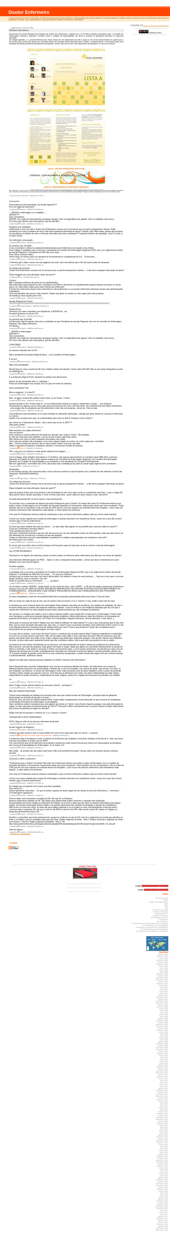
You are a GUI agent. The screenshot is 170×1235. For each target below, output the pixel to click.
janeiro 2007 (163, 982)
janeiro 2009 (163, 1028)
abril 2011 (164, 1081)
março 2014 (163, 1145)
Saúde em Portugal (160, 912)
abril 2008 (164, 1011)
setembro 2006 (162, 974)
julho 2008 (164, 1017)
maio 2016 (164, 1195)
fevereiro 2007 (162, 984)
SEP (166, 904)
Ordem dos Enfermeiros (158, 902)
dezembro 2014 (162, 1162)
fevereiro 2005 (162, 956)
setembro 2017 (162, 1218)
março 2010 (163, 1055)
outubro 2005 (163, 962)
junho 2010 (163, 1061)
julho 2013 (164, 1133)
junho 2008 (163, 1015)
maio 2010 (164, 1059)
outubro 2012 (163, 1115)
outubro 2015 (163, 1181)
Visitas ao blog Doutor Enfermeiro (149, 26)
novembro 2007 (162, 1001)
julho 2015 (164, 1176)
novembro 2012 (162, 1117)
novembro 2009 (162, 1048)
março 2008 (163, 1009)
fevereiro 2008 (162, 1007)
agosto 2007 (163, 995)
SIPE (166, 906)
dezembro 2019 (162, 1230)
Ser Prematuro (162, 921)
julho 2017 (164, 1214)
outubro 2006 (163, 976)
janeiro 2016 (163, 1187)
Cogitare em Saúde (160, 916)
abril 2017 (164, 1211)
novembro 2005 (162, 964)
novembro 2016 (162, 1205)
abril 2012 (164, 1104)
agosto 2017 (163, 1216)
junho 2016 (163, 1197)
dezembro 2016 (162, 1207)
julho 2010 (164, 1063)
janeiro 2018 (163, 1222)
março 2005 (163, 958)
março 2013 (163, 1125)
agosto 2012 (163, 1112)
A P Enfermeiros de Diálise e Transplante (152, 931)
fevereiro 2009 (162, 1030)
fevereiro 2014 (162, 1143)
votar (27, 40)
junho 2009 (163, 1038)
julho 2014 (164, 1152)
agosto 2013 (163, 1135)
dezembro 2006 (162, 980)
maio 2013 (164, 1129)
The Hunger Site (161, 898)
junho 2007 (163, 991)
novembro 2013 (162, 1141)
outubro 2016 (163, 1203)
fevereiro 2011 (162, 1077)
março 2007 (163, 985)
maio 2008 (164, 1013)
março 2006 (163, 966)
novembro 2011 (162, 1094)
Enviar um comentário (20, 834)
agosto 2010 (163, 1065)
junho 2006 (163, 970)
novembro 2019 (162, 1228)
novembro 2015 (162, 1183)
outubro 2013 (163, 1139)
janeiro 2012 (163, 1098)
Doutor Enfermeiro (28, 12)
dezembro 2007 (162, 1003)
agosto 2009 (163, 1042)
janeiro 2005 (163, 954)
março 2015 (163, 1168)
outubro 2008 (163, 1022)
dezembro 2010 (162, 1073)
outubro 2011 (163, 1092)
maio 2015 (164, 1172)
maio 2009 (164, 1036)
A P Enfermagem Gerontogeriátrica (154, 929)
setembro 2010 (162, 1067)
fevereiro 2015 (162, 1166)
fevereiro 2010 (162, 1053)
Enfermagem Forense (159, 918)
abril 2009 (164, 1034)
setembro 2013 (162, 1137)
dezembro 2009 (162, 1050)
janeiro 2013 (163, 1121)
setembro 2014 (162, 1156)
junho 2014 (163, 1150)
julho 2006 (164, 972)
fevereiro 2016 (162, 1189)
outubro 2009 (163, 1046)
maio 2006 (164, 968)
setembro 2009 (162, 1044)
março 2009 (163, 1032)
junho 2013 (163, 1131)
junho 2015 (163, 1174)
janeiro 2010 (163, 1051)
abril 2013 (164, 1127)
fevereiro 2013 (162, 1123)
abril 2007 (164, 987)
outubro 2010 (163, 1069)
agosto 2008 (163, 1018)
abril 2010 (164, 1057)
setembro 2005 (162, 960)
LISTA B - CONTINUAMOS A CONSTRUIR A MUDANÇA (66, 187)
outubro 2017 (163, 1220)
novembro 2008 (162, 1024)
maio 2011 (164, 1083)
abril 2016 (164, 1193)
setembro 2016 (162, 1201)
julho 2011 (164, 1086)
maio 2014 (164, 1148)
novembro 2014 (162, 1160)
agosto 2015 (163, 1178)
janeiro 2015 (163, 1164)
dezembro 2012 (162, 1119)
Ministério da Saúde (160, 910)
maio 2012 (164, 1106)
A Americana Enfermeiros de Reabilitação (152, 927)
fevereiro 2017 (162, 1209)
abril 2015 (164, 1170)
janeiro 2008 (163, 1005)
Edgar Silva (24, 593)
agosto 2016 (163, 1199)
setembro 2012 (162, 1114)
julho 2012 (164, 1110)
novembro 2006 (162, 978)
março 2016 (163, 1191)
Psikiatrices (163, 919)
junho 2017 (163, 1213)
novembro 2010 (162, 1071)
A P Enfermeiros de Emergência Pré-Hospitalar (150, 923)
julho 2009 (164, 1040)
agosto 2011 (163, 1088)
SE (167, 908)
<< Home (13, 843)
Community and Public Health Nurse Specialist (36, 735)
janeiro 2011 (163, 1075)
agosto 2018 (163, 1226)
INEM (166, 900)
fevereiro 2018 (162, 1224)
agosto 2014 (163, 1154)
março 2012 (163, 1102)
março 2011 (163, 1079)
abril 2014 (164, 1147)
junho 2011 (163, 1084)
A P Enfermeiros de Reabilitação (155, 925)
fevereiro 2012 (162, 1100)
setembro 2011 (162, 1090)
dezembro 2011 (162, 1096)
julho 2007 (164, 993)
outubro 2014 (163, 1158)
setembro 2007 (162, 997)
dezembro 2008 (162, 1026)
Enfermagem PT (161, 914)
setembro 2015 (162, 1180)
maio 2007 (164, 989)
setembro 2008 (162, 1020)
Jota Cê (22, 448)
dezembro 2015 (162, 1185)
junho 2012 (163, 1108)
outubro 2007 (163, 999)
